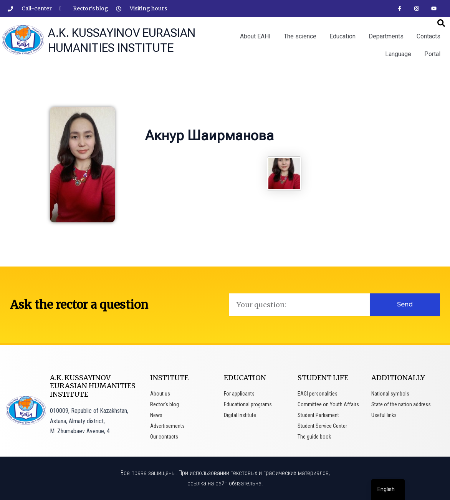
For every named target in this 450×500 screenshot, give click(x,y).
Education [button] (342, 36)
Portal (432, 54)
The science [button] (300, 36)
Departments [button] (386, 36)
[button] (441, 23)
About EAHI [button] (255, 36)
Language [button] (398, 54)
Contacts (428, 36)
